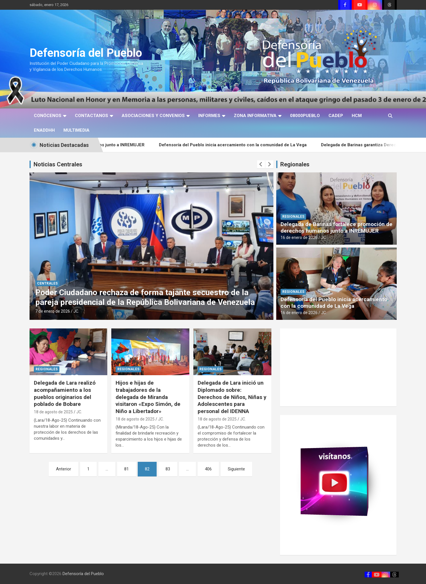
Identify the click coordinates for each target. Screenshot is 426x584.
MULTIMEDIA (76, 130)
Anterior (63, 469)
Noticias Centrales (58, 164)
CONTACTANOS (91, 115)
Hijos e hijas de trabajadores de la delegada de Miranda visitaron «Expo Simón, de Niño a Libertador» (148, 396)
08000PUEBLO (305, 115)
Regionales (295, 164)
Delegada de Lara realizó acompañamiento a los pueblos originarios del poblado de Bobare (65, 393)
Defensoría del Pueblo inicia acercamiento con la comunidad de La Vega (240, 144)
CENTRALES (68, 283)
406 (208, 469)
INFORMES (209, 115)
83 (168, 469)
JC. (97, 311)
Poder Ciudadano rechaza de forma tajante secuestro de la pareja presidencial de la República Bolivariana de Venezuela (166, 297)
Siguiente (236, 469)
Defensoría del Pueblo (86, 53)
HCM (357, 115)
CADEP (335, 115)
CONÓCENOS (47, 115)
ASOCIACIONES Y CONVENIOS (153, 115)
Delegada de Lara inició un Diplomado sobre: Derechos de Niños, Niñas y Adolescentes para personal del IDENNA (232, 396)
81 (126, 469)
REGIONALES (293, 217)
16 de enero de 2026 (299, 237)
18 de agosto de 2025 (53, 412)
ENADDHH (44, 130)
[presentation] (261, 164)
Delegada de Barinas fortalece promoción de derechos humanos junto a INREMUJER (336, 227)
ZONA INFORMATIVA (255, 115)
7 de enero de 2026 (73, 311)
